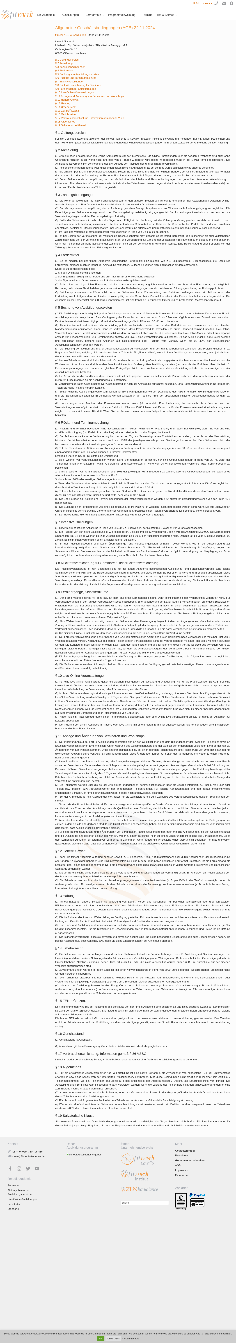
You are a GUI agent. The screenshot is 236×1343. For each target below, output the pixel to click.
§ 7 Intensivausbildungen (69, 81)
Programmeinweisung (123, 15)
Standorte (13, 1208)
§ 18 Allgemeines (65, 121)
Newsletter (181, 1155)
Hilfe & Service (167, 15)
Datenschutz (182, 1175)
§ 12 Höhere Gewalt (66, 99)
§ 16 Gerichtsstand (66, 114)
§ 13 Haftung (62, 103)
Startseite (13, 1185)
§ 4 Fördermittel (64, 70)
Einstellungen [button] (113, 1339)
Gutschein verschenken (189, 1160)
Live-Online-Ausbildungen (22, 1199)
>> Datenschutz (130, 1338)
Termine (147, 14)
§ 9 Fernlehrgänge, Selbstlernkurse (75, 88)
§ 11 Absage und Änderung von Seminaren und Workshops (89, 96)
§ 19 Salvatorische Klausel (70, 125)
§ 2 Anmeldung (64, 63)
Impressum (181, 1170)
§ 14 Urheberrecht (65, 107)
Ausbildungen (72, 15)
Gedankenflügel (185, 1150)
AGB (178, 1165)
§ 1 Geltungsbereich (66, 59)
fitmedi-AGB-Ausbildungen (71, 35)
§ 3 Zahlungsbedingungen (70, 67)
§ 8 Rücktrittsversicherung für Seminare (78, 85)
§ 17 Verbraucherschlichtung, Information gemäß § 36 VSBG (90, 118)
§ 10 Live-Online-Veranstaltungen (74, 92)
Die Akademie (47, 15)
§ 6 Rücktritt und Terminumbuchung (75, 77)
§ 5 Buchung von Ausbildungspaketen (77, 74)
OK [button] (100, 1339)
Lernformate (95, 15)
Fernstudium (15, 1204)
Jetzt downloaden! (80, 1205)
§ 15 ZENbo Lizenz (67, 110)
